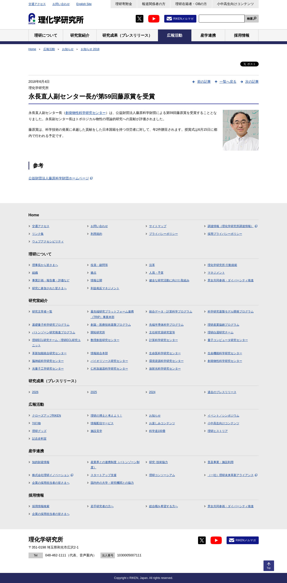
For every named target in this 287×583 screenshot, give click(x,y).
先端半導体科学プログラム (166, 324)
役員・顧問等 (99, 265)
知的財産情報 (40, 462)
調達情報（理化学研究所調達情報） (232, 226)
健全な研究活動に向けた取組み (169, 280)
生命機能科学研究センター (225, 353)
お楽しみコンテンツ (162, 423)
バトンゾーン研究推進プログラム (53, 332)
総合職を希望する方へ (163, 506)
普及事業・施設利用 (221, 462)
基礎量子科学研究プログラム (51, 324)
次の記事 (252, 81)
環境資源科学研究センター (166, 361)
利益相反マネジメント (105, 288)
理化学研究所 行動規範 (222, 265)
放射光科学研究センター (165, 368)
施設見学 (96, 431)
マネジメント (216, 272)
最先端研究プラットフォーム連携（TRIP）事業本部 (112, 314)
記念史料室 (39, 438)
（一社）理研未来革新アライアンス (232, 475)
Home (32, 49)
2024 (152, 392)
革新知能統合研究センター (49, 353)
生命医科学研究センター (165, 353)
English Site (84, 4)
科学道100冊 (157, 431)
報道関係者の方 (153, 4)
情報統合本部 (99, 353)
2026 (35, 392)
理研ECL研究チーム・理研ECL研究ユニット (56, 342)
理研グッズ (39, 431)
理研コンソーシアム (162, 475)
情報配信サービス (102, 423)
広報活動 (49, 49)
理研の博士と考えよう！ (106, 415)
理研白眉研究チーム (221, 332)
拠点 (93, 272)
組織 (35, 272)
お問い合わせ (61, 4)
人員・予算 (156, 272)
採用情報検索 (40, 506)
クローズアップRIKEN (46, 415)
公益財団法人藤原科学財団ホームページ (61, 178)
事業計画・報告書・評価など (51, 280)
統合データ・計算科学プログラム (170, 311)
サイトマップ (157, 226)
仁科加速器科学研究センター (109, 368)
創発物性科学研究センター (85, 113)
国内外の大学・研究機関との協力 (112, 482)
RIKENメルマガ (183, 18)
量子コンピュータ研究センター (228, 340)
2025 (94, 392)
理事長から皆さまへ (45, 265)
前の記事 (204, 81)
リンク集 (38, 234)
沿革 (152, 265)
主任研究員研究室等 (162, 332)
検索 (250, 18)
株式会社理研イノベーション (52, 475)
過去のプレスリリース (222, 392)
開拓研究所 (98, 332)
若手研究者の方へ (102, 506)
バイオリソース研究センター (109, 361)
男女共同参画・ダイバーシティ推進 (231, 280)
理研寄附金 (123, 4)
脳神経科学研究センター (48, 361)
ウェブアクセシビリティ (48, 241)
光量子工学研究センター (48, 368)
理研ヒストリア (218, 431)
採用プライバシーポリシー (225, 234)
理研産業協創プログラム (223, 324)
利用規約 (96, 234)
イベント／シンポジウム (223, 415)
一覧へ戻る (228, 81)
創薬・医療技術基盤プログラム (111, 324)
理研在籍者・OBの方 (191, 4)
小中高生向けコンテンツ (235, 4)
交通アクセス (37, 4)
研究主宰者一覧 (42, 311)
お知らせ (68, 49)
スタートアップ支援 (104, 475)
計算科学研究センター (163, 340)
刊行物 (36, 423)
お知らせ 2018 (90, 49)
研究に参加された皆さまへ (49, 288)
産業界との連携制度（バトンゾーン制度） (115, 464)
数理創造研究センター (105, 340)
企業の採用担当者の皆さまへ (51, 482)
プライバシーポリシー (163, 234)
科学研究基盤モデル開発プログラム (231, 311)
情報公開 (96, 280)
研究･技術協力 (158, 462)
